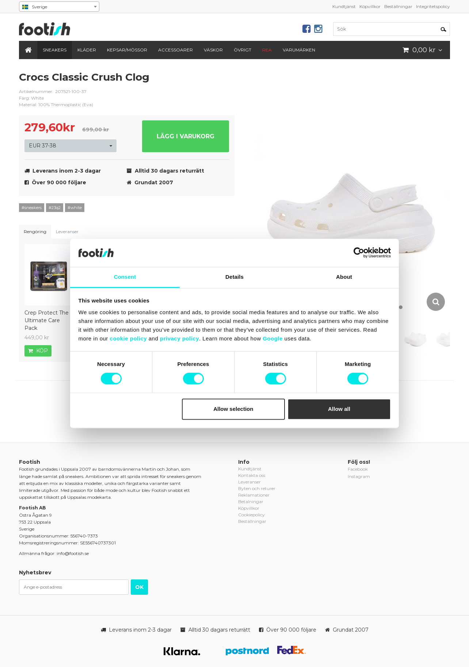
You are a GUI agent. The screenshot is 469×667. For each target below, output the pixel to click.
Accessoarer (175, 50)
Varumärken (299, 50)
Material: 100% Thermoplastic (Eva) (56, 104)
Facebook (358, 469)
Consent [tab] (125, 277)
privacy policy (179, 338)
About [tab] (344, 277)
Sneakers (54, 50)
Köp (38, 350)
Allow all (339, 409)
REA (267, 50)
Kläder (86, 50)
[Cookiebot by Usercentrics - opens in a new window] (359, 252)
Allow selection (233, 409)
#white (75, 207)
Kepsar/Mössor (127, 50)
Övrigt (242, 50)
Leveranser (67, 231)
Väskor (213, 50)
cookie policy (128, 338)
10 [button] (401, 307)
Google (273, 338)
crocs (223, 83)
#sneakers (32, 207)
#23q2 (55, 207)
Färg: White (31, 98)
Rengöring (35, 231)
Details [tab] (234, 277)
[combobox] (59, 6)
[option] (353, 191)
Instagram (359, 476)
